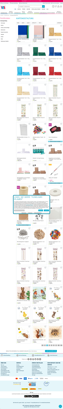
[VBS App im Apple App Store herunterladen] (35, 396)
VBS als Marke (3, 369)
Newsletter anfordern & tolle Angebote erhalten (17, 351)
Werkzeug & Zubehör (5, 41)
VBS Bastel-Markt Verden (5, 372)
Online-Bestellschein (35, 365)
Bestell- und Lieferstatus (51, 372)
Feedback (49, 374)
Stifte (2, 39)
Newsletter (18, 369)
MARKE (23, 22)
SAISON (28, 22)
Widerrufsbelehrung (35, 370)
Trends (23, 9)
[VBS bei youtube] (35, 359)
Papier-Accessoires (4, 32)
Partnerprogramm (4, 367)
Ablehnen (40, 210)
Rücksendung (34, 369)
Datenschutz (24, 212)
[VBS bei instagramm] (31, 359)
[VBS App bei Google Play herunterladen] (28, 396)
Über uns (2, 365)
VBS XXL (19, 9)
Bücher (2, 25)
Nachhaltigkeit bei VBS (5, 370)
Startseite (1, 15)
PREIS (40, 22)
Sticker (2, 36)
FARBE (18, 22)
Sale (47, 9)
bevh (32, 382)
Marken (43, 9)
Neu (15, 9)
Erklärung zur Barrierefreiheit (37, 373)
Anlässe (28, 9)
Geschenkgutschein (20, 366)
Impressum (30, 212)
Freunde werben (19, 367)
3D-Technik (3, 23)
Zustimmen (46, 210)
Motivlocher (3, 29)
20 (58, 345)
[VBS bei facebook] (28, 359)
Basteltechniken (6, 15)
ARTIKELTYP (34, 22)
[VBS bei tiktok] (38, 359)
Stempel (2, 34)
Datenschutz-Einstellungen (37, 372)
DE (61, 3)
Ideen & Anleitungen (36, 9)
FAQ (17, 372)
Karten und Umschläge (5, 27)
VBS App (33, 375)
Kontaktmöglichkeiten (51, 371)
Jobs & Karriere (4, 366)
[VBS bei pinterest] (33, 359)
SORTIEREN (59, 22)
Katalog (17, 365)
